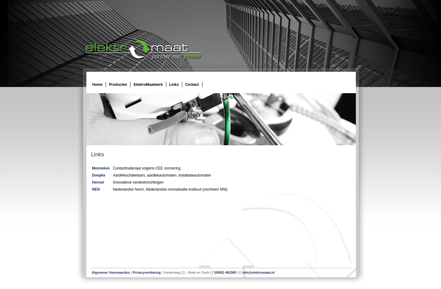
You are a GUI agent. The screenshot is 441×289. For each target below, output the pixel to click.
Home (97, 84)
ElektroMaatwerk (148, 84)
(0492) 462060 (225, 272)
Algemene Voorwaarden (111, 272)
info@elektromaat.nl (258, 272)
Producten (118, 84)
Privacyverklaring (147, 272)
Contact (192, 84)
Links (174, 84)
